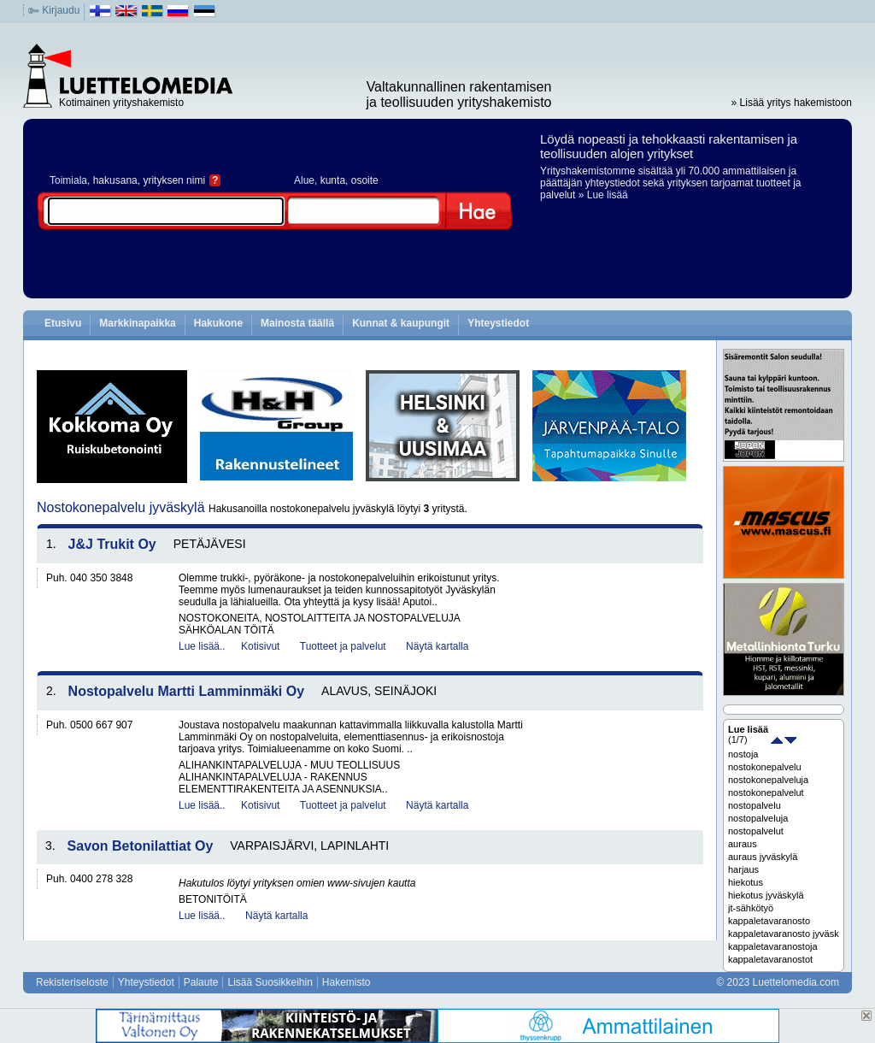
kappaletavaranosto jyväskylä (783, 933)
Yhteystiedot (498, 323)
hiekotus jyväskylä (766, 895)
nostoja (743, 754)
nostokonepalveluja (768, 780)
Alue (304, 180)
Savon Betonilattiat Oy (141, 846)
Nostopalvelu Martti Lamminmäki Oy (186, 691)
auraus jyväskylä (762, 856)
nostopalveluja (758, 818)
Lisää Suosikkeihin (269, 982)
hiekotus (745, 882)
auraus (742, 844)
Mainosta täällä (297, 323)
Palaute (201, 982)
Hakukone (218, 323)
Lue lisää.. (202, 646)
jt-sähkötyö (750, 908)
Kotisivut (260, 646)
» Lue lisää (603, 195)
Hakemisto (346, 982)
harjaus (743, 869)
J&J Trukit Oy (112, 544)
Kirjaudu (60, 10)
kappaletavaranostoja (773, 946)
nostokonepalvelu (765, 767)
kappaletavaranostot (770, 959)
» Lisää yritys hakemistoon (791, 103)
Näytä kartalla (437, 646)
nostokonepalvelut (766, 792)
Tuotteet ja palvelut (343, 646)
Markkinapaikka (137, 323)
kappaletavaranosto (769, 921)
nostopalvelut (756, 831)
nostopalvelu (754, 805)
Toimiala (68, 180)
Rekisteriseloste (72, 982)
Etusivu (62, 323)
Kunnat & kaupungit (400, 323)
